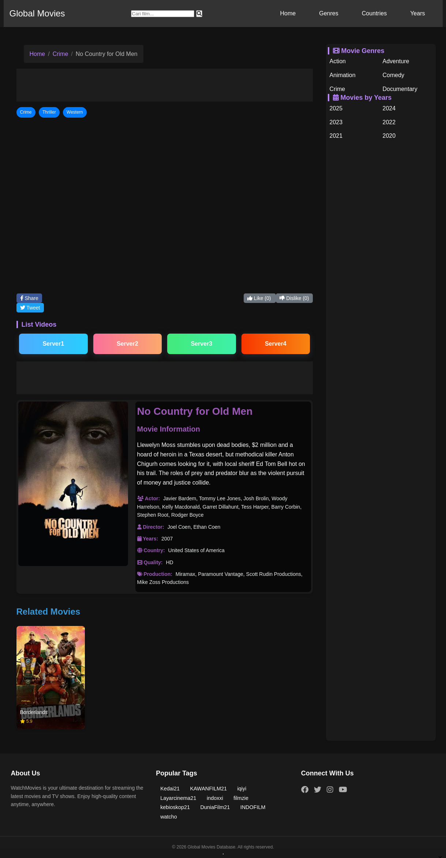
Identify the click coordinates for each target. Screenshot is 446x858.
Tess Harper (255, 507)
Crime (60, 54)
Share (29, 298)
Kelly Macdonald (181, 507)
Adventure (396, 61)
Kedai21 (170, 788)
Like (259, 298)
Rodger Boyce (187, 515)
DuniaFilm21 (215, 807)
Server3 (201, 344)
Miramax (185, 574)
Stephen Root (153, 515)
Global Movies (37, 13)
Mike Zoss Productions (163, 582)
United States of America (196, 550)
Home (288, 13)
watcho (168, 817)
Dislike (294, 298)
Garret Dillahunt (221, 507)
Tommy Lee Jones (220, 498)
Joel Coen (179, 527)
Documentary (400, 89)
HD (169, 562)
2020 (389, 136)
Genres (328, 13)
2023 (336, 122)
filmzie (240, 798)
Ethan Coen (206, 527)
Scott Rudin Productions (273, 574)
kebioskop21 (175, 807)
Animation (343, 75)
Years (417, 13)
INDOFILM (253, 807)
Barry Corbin (285, 507)
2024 (389, 108)
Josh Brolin (256, 498)
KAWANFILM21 (208, 788)
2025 (336, 108)
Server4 (275, 344)
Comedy (394, 75)
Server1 (53, 344)
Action (338, 61)
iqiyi (241, 788)
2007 (167, 539)
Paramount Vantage (220, 574)
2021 (336, 136)
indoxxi (215, 798)
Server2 (127, 344)
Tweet (30, 308)
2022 (389, 122)
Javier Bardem (179, 498)
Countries (374, 13)
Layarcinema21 (178, 798)
